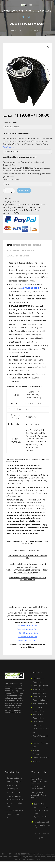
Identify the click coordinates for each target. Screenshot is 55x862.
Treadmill (22, 207)
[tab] (9, 246)
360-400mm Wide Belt (27, 630)
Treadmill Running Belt (28, 210)
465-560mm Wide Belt (27, 638)
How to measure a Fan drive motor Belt (14, 814)
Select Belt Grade (10, 122)
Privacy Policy (38, 690)
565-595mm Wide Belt (27, 641)
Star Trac (36, 751)
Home (13, 30)
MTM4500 (13, 204)
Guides (37, 245)
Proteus (16, 201)
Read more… (8, 147)
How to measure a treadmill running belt (14, 804)
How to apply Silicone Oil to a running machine (14, 793)
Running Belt (10, 207)
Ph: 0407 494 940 (42, 834)
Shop (22, 30)
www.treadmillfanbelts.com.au (27, 860)
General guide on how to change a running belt (14, 782)
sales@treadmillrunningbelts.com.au (42, 826)
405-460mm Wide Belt (27, 634)
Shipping (26, 245)
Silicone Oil (13, 251)
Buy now (25, 190)
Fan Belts (28, 251)
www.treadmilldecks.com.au (41, 855)
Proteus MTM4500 (37, 204)
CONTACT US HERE (30, 289)
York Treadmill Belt (40, 705)
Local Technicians (17, 256)
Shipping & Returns (40, 687)
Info (9, 245)
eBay (32, 379)
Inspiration (37, 762)
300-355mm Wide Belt (27, 626)
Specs (16, 245)
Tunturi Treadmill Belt (41, 759)
